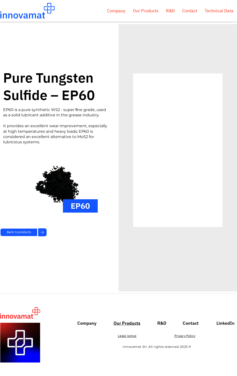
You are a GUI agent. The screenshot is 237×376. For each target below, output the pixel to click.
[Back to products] (18, 232)
